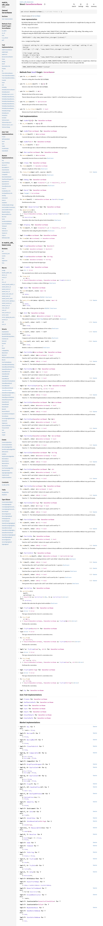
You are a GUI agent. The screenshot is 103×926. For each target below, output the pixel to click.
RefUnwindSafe (30, 702)
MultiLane (27, 875)
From (26, 235)
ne (23, 361)
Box (48, 246)
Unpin (26, 712)
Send (26, 705)
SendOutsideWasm (34, 885)
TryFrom (27, 608)
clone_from (27, 172)
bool (46, 109)
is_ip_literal (31, 109)
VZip (31, 872)
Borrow (26, 152)
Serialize (28, 588)
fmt (24, 182)
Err (25, 270)
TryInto (32, 865)
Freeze (26, 699)
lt (23, 562)
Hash (26, 288)
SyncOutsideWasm (46, 885)
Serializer (39, 597)
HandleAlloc (35, 787)
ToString (30, 852)
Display (27, 225)
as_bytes (29, 84)
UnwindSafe (28, 718)
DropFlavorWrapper (34, 764)
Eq (25, 690)
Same (28, 843)
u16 (44, 101)
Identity (30, 802)
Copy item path (44, 4)
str (41, 76)
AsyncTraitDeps (33, 882)
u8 (43, 84)
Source (95, 172)
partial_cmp (27, 556)
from (24, 238)
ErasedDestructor (34, 895)
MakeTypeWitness (29, 797)
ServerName (49, 72)
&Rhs (37, 361)
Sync (26, 709)
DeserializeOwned (34, 888)
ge (23, 580)
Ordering (57, 316)
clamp (25, 341)
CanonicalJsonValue (46, 901)
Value (40, 904)
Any (28, 727)
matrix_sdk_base (25, 2)
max (24, 322)
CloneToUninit (32, 746)
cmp (24, 316)
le (23, 568)
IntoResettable (33, 821)
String (49, 256)
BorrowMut (31, 740)
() (59, 182)
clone (25, 166)
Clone (26, 163)
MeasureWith (36, 828)
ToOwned (30, 846)
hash (24, 291)
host (27, 91)
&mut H (42, 291)
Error (63, 182)
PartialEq (28, 352)
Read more (50, 158)
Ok (46, 597)
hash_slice (27, 300)
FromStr (27, 267)
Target (26, 193)
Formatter (41, 182)
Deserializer (53, 214)
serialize (26, 591)
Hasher (26, 294)
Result (54, 182)
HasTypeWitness (35, 794)
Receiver (33, 834)
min (24, 331)
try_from (26, 617)
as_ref (25, 123)
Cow (38, 386)
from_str (26, 276)
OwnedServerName (45, 120)
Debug (26, 180)
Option (40, 101)
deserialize (27, 210)
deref (25, 199)
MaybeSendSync (32, 908)
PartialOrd (28, 553)
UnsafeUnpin (29, 715)
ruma (31, 2)
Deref (33, 72)
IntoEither (31, 818)
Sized (28, 305)
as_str (28, 76)
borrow (25, 155)
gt (23, 574)
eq (23, 355)
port (27, 101)
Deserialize (33, 207)
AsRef (26, 120)
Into (31, 812)
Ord (25, 313)
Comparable (33, 753)
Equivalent (33, 767)
